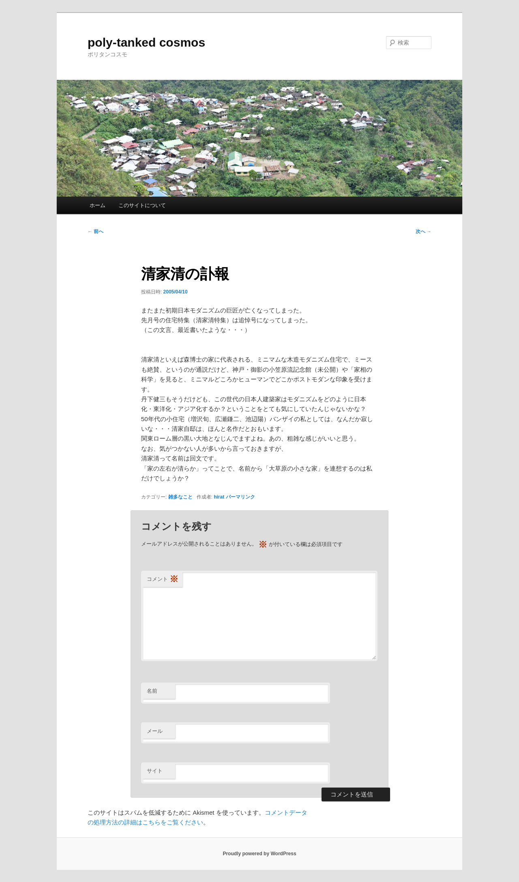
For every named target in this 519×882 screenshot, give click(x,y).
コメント (162, 579)
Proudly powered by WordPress (259, 853)
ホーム (97, 205)
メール (155, 731)
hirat (219, 497)
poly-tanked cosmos (146, 42)
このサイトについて (142, 205)
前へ (95, 231)
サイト (155, 771)
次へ (423, 231)
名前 (152, 691)
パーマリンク (240, 497)
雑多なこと (180, 497)
